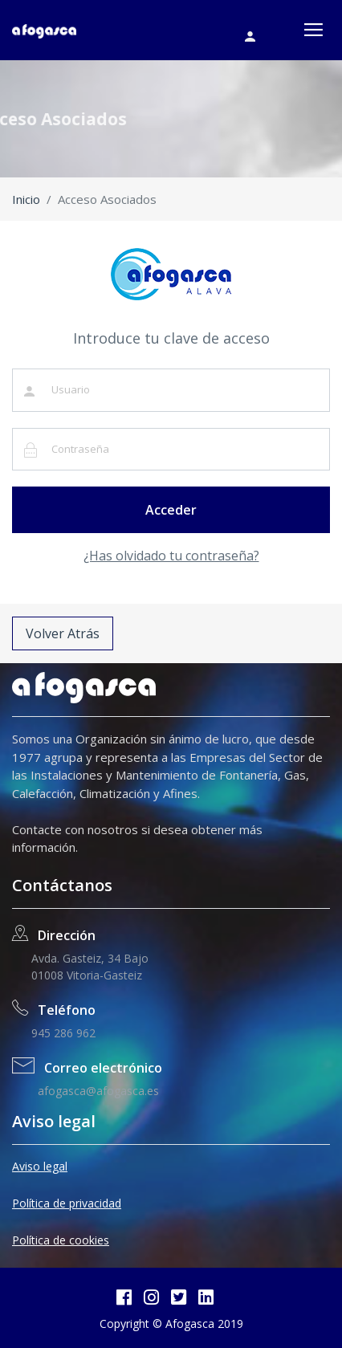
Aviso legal (39, 1166)
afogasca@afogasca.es (95, 1090)
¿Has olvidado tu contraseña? (171, 555)
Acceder (171, 510)
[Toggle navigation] (313, 29)
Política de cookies (60, 1240)
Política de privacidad (66, 1203)
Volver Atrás (63, 633)
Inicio (26, 199)
